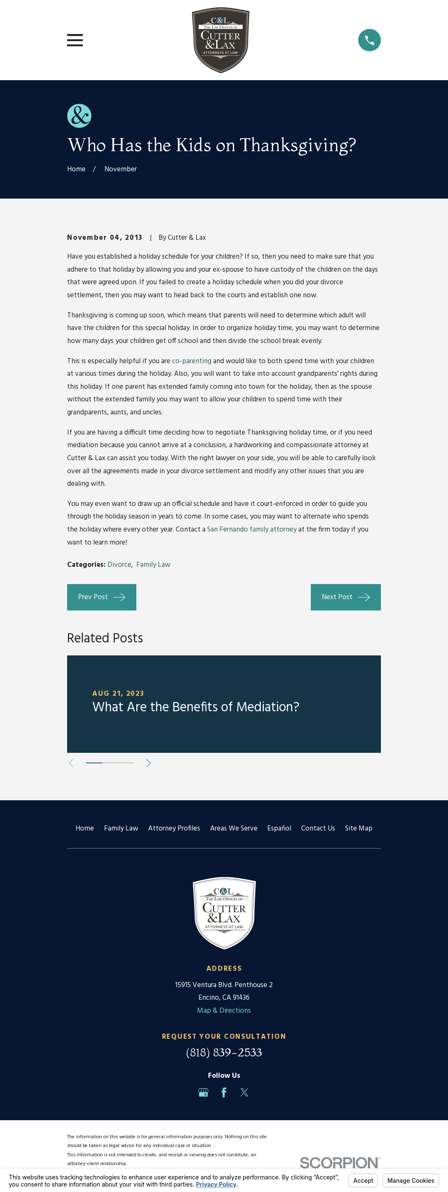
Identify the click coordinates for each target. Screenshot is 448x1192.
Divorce (119, 565)
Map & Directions (224, 1010)
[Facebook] (224, 1092)
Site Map (358, 828)
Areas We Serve (234, 828)
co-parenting (191, 361)
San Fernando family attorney (252, 529)
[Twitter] (245, 1092)
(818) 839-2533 (224, 1052)
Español (279, 828)
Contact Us (318, 828)
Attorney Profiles (174, 828)
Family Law (153, 565)
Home (85, 828)
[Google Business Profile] (203, 1092)
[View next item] (149, 763)
